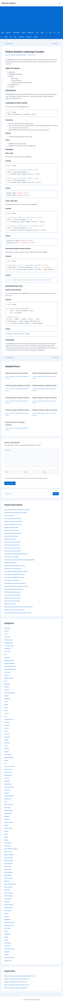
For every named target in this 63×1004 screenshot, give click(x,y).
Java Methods (7, 784)
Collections (7, 657)
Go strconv (7, 734)
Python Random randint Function (45, 385)
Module (6, 825)
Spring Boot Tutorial (9, 922)
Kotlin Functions (8, 804)
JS (10, 36)
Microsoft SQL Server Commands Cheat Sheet (16, 586)
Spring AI (6, 916)
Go (58, 32)
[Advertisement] (31, 18)
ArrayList (6, 631)
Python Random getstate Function (45, 373)
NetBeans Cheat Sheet (10, 604)
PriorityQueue (8, 843)
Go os (5, 716)
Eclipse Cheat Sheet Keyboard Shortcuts (14, 565)
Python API (31, 32)
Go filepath (7, 698)
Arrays (6, 634)
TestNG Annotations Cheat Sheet (12, 533)
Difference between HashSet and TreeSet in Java (16, 985)
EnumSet (6, 687)
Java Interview (8, 772)
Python (23, 32)
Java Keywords (8, 775)
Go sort (6, 731)
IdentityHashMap (8, 757)
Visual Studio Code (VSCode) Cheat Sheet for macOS (17, 612)
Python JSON (7, 866)
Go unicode (7, 743)
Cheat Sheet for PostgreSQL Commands (14, 574)
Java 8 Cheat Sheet (9, 515)
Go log (6, 710)
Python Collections (9, 854)
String (5, 931)
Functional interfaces (9, 693)
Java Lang (6, 778)
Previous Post (8, 43)
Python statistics (8, 896)
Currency (6, 675)
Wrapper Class (8, 960)
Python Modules (8, 872)
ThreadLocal (7, 946)
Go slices (6, 728)
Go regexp (7, 725)
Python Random (8, 887)
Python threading (8, 904)
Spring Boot (16, 32)
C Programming (8, 640)
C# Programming (8, 643)
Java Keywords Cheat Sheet (11, 527)
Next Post (55, 43)
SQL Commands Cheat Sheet (11, 580)
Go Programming (8, 719)
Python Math (7, 869)
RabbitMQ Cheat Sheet (10, 539)
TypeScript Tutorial (9, 957)
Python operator (8, 878)
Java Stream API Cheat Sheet (11, 530)
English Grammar (8, 678)
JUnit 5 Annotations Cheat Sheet (12, 518)
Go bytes (6, 696)
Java (2, 32)
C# (54, 32)
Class (5, 654)
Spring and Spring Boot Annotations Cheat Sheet (17, 509)
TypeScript (21, 36)
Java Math (6, 781)
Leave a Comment (10, 55)
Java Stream (7, 790)
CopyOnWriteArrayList (10, 666)
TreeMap (6, 955)
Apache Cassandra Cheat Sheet (12, 598)
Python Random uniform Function (45, 410)
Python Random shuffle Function (17, 410)
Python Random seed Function (16, 373)
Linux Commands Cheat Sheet (12, 545)
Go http (6, 704)
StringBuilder (7, 934)
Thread (6, 940)
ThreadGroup (7, 943)
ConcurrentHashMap (9, 663)
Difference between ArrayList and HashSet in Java (17, 979)
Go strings (6, 737)
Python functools (8, 860)
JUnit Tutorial (7, 799)
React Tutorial (7, 910)
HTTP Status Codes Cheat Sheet (12, 592)
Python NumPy (8, 875)
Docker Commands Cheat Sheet (12, 551)
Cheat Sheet (7, 651)
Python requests (8, 893)
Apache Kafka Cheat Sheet (11, 536)
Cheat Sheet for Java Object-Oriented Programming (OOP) (19, 560)
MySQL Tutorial (8, 828)
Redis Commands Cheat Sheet (12, 601)
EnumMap (7, 684)
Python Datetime (8, 857)
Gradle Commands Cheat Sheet (12, 548)
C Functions (7, 637)
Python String (7, 899)
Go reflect (6, 722)
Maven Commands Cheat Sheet (12, 542)
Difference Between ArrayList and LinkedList (15, 988)
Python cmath (8, 852)
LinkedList (6, 816)
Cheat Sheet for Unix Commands (12, 568)
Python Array (7, 846)
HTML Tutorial (8, 754)
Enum (5, 681)
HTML (6, 36)
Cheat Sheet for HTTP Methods (12, 595)
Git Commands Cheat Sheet (11, 557)
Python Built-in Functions (10, 849)
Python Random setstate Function (17, 385)
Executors (6, 690)
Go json (6, 707)
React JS (29, 36)
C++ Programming (9, 645)
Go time (6, 740)
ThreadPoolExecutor (9, 949)
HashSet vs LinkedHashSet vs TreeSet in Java (15, 982)
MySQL (36, 36)
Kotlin (42, 32)
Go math (6, 713)
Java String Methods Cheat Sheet (12, 524)
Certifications (7, 648)
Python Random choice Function (17, 398)
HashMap (6, 748)
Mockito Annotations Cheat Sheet (13, 521)
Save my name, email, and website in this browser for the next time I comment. (27, 478)
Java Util (6, 793)
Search (56, 494)
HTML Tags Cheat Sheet (10, 562)
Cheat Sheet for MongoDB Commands (14, 577)
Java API (8, 32)
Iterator (6, 760)
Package (6, 840)
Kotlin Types (7, 807)
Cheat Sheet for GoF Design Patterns (13, 589)
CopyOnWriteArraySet (10, 669)
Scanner (6, 913)
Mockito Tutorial (8, 822)
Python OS (7, 881)
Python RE (7, 890)
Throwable (7, 952)
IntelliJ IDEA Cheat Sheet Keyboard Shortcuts (16, 554)
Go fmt (6, 701)
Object (6, 834)
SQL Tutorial (7, 928)
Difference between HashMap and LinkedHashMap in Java (19, 976)
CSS (15, 36)
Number (6, 831)
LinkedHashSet (8, 813)
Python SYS (7, 901)
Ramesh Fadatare (9, 3)
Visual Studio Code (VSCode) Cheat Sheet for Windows (18, 607)
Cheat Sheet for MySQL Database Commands (16, 571)
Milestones (7, 819)
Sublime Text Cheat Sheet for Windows (14, 610)
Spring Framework (9, 925)
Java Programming (9, 787)
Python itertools (8, 863)
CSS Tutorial (7, 672)
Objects (6, 837)
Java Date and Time (9, 766)
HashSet (6, 751)
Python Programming (9, 884)
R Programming (8, 907)
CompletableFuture (9, 660)
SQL (37, 32)
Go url (5, 746)
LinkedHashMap (8, 810)
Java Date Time (8, 769)
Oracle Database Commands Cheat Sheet (15, 583)
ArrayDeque (7, 628)
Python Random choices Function (45, 398)
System (6, 937)
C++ (50, 32)
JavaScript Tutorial (9, 796)
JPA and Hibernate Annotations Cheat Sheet (15, 512)
